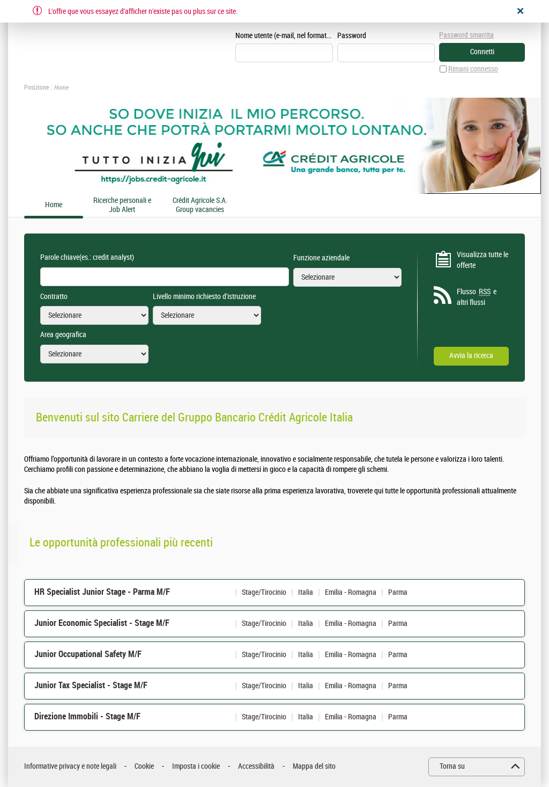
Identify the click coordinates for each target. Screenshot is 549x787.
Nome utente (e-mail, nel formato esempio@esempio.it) (284, 35)
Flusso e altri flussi (476, 297)
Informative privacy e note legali (70, 766)
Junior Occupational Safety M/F (88, 654)
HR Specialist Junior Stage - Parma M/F (102, 592)
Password (351, 35)
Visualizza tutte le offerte (482, 260)
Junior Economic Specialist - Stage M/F (101, 623)
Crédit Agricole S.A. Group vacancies (200, 205)
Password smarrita (466, 35)
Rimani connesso (473, 69)
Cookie (144, 766)
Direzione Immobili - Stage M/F (87, 716)
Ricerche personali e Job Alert (122, 205)
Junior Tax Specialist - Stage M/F (90, 685)
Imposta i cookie (196, 766)
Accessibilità (256, 766)
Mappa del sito (314, 766)
